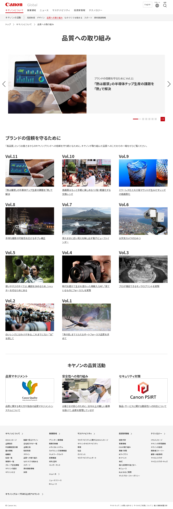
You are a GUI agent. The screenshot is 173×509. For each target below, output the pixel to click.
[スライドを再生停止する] (163, 119)
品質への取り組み (55, 17)
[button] (143, 119)
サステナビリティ (61, 10)
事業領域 (31, 10)
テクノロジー (95, 10)
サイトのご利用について (143, 505)
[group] (86, 84)
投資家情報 (79, 10)
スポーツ (88, 17)
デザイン (41, 17)
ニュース (44, 10)
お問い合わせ (126, 505)
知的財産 (31, 17)
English (148, 4)
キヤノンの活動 (13, 17)
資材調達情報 (100, 17)
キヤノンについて (14, 10)
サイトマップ (114, 505)
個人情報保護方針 (161, 505)
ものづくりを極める (73, 17)
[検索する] (165, 4)
